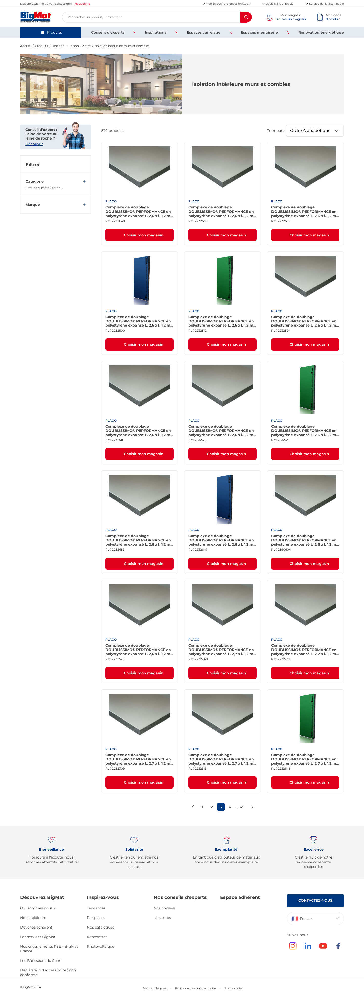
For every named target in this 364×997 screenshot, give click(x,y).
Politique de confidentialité (195, 988)
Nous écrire (82, 3)
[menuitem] (107, 32)
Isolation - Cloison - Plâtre (71, 46)
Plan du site (233, 988)
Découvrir (34, 144)
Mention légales (155, 988)
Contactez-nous (315, 900)
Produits (41, 46)
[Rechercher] (246, 17)
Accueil (25, 46)
